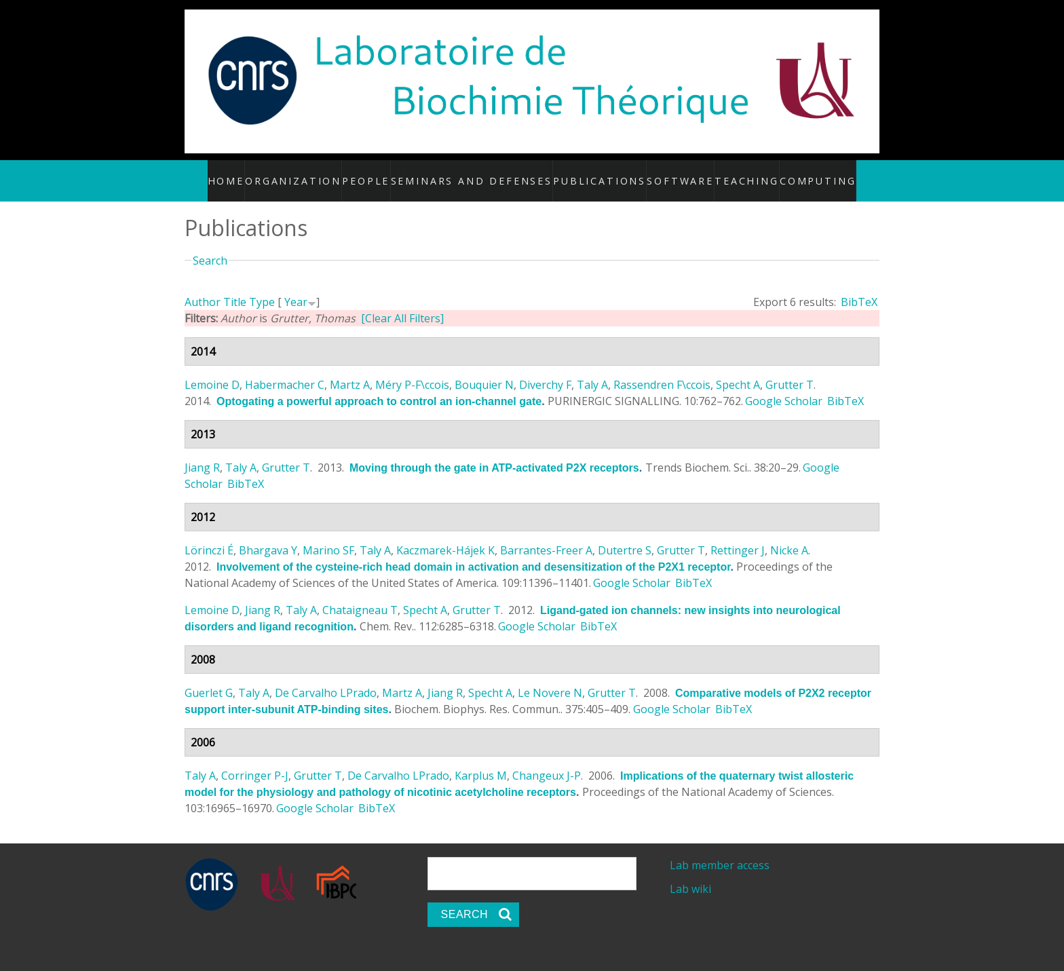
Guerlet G (209, 678)
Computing (802, 173)
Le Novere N (550, 678)
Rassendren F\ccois (661, 370)
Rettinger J (737, 536)
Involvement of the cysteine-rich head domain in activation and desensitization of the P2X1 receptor (473, 552)
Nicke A (789, 536)
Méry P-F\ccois (412, 370)
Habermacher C (284, 370)
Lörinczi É (209, 536)
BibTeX (859, 287)
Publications (596, 173)
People (383, 173)
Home (247, 173)
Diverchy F (545, 370)
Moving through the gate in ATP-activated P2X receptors (494, 453)
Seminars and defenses (491, 173)
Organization (312, 173)
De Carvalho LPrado (326, 678)
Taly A (592, 370)
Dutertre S (624, 536)
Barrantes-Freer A (546, 536)
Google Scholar (783, 386)
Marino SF (328, 536)
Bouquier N (484, 370)
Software (670, 173)
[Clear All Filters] (402, 304)
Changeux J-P (546, 761)
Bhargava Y (268, 536)
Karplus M (481, 761)
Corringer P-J (254, 761)
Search (210, 245)
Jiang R (202, 453)
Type (262, 287)
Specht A (738, 370)
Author (203, 287)
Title (234, 287)
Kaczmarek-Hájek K (445, 536)
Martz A (350, 370)
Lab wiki (690, 874)
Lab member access (720, 850)
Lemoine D (212, 370)
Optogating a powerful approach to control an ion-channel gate (379, 387)
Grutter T (789, 370)
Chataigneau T (360, 595)
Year (295, 287)
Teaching (734, 173)
